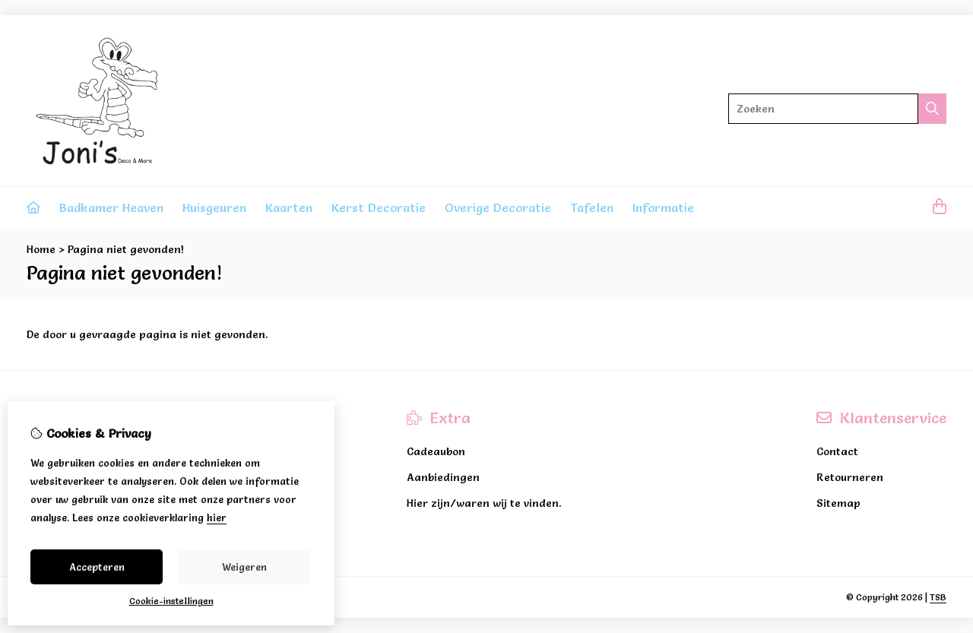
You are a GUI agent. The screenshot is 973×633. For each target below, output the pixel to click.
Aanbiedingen (443, 477)
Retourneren (849, 477)
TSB (938, 597)
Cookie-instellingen (171, 600)
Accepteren (97, 567)
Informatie (663, 207)
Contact (837, 451)
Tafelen (591, 207)
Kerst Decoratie (378, 207)
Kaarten (288, 207)
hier (217, 517)
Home (41, 249)
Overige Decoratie (498, 207)
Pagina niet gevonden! (126, 249)
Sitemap (838, 503)
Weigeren (244, 567)
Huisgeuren (214, 207)
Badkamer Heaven (111, 207)
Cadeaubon (436, 451)
